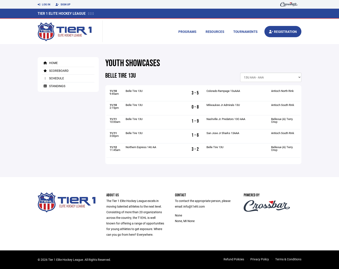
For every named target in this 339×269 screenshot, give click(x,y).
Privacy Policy (259, 259)
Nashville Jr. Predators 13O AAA (225, 119)
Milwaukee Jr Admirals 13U (223, 105)
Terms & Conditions (288, 259)
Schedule (53, 78)
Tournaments (245, 31)
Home (50, 63)
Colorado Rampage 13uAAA (223, 91)
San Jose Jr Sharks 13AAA (222, 133)
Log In (44, 4)
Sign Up (63, 4)
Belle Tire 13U (134, 91)
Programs (187, 31)
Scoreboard (55, 71)
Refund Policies (234, 259)
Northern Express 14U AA (141, 147)
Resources (215, 31)
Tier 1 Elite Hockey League (62, 13)
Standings (53, 86)
